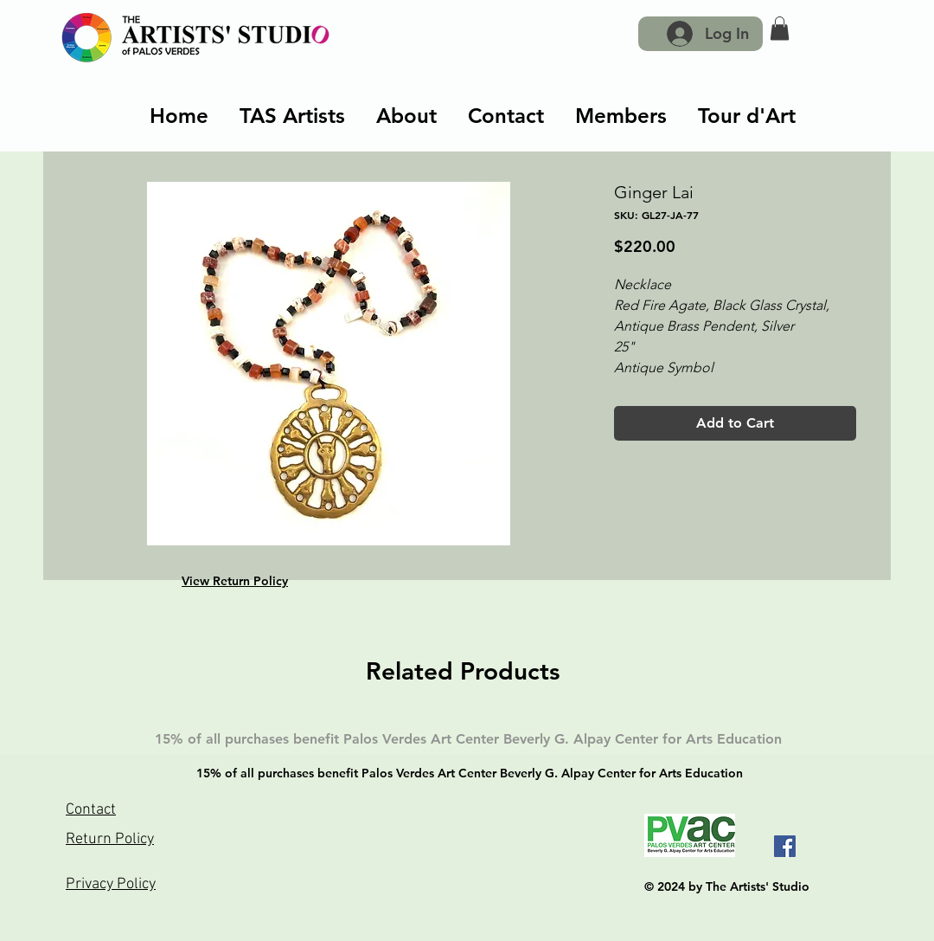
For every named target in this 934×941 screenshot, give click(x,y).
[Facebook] (785, 846)
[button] (780, 28)
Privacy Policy (111, 884)
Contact (91, 810)
